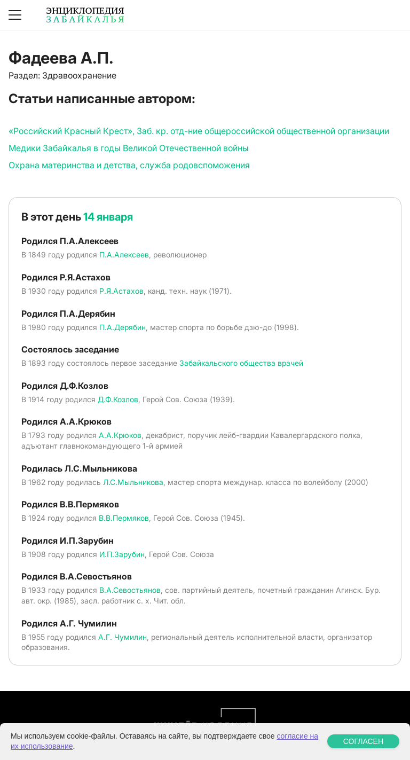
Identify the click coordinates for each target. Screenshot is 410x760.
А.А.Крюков (120, 435)
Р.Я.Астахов (121, 290)
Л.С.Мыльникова (133, 482)
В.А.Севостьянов (130, 589)
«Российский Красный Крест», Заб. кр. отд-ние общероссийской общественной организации (199, 131)
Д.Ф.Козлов (118, 399)
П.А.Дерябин (122, 327)
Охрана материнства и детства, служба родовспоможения (129, 165)
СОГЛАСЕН (363, 741)
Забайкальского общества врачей (241, 362)
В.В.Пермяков (124, 517)
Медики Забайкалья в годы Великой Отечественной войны (129, 148)
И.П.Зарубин (122, 554)
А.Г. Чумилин (122, 636)
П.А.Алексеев (124, 254)
